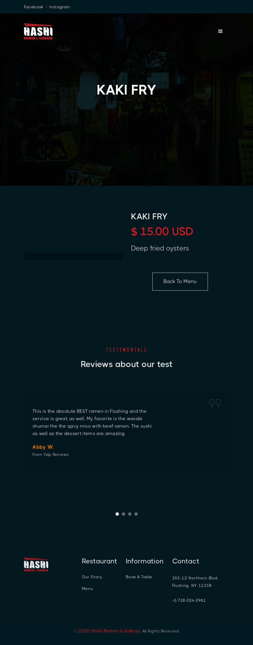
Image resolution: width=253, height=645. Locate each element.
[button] (117, 516)
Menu (87, 590)
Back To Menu (180, 284)
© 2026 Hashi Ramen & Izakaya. (107, 631)
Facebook (33, 7)
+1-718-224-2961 (189, 602)
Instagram (59, 7)
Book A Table (139, 579)
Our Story (92, 579)
